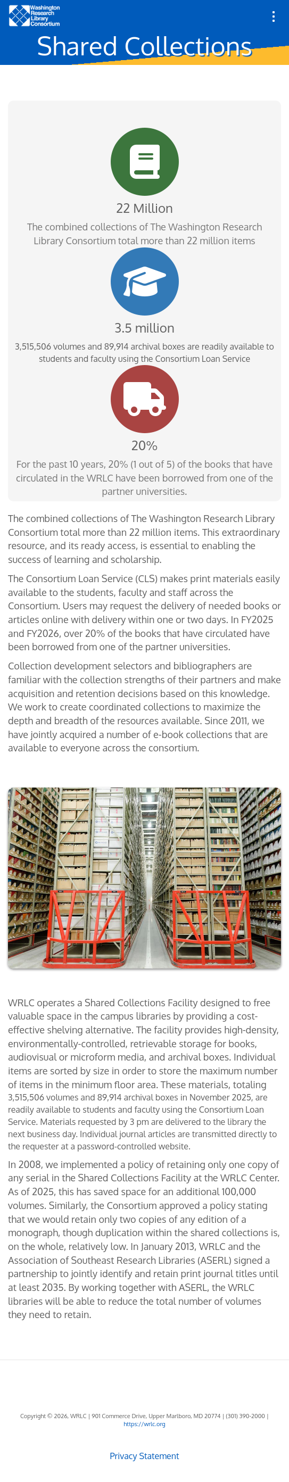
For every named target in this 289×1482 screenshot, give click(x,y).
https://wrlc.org (144, 1424)
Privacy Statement (144, 1456)
